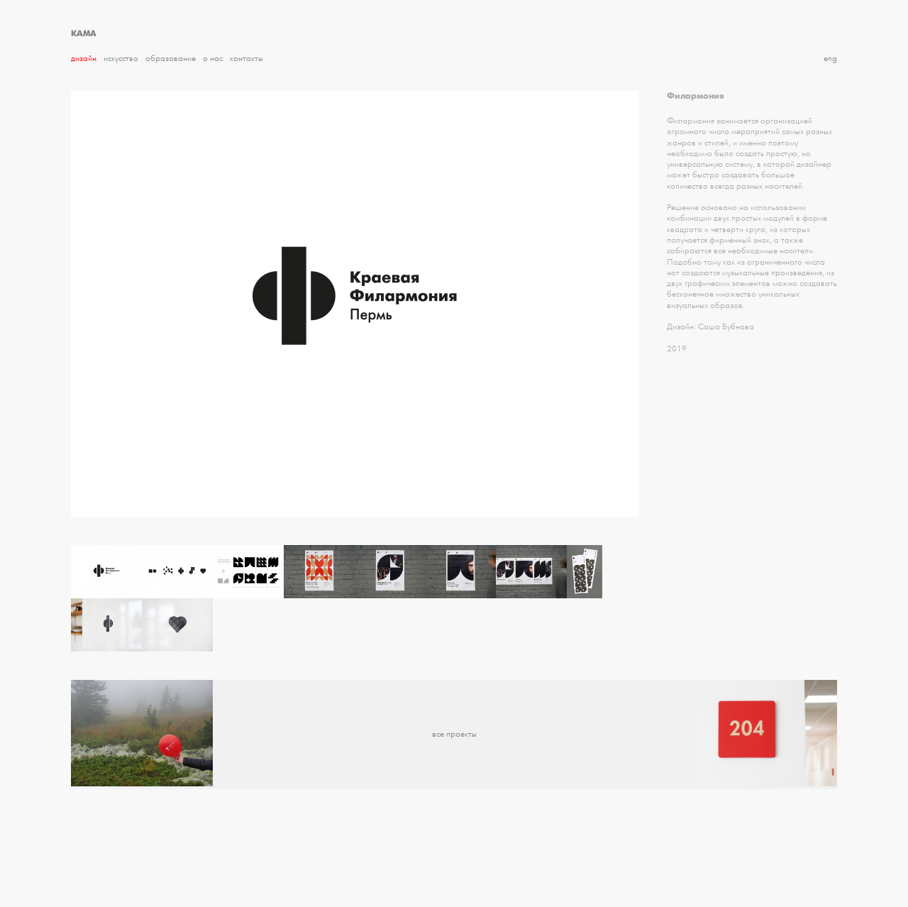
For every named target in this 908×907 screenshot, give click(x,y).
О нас (213, 58)
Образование (170, 58)
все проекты (454, 734)
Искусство (121, 58)
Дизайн (83, 58)
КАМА (83, 33)
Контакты (246, 58)
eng (830, 58)
